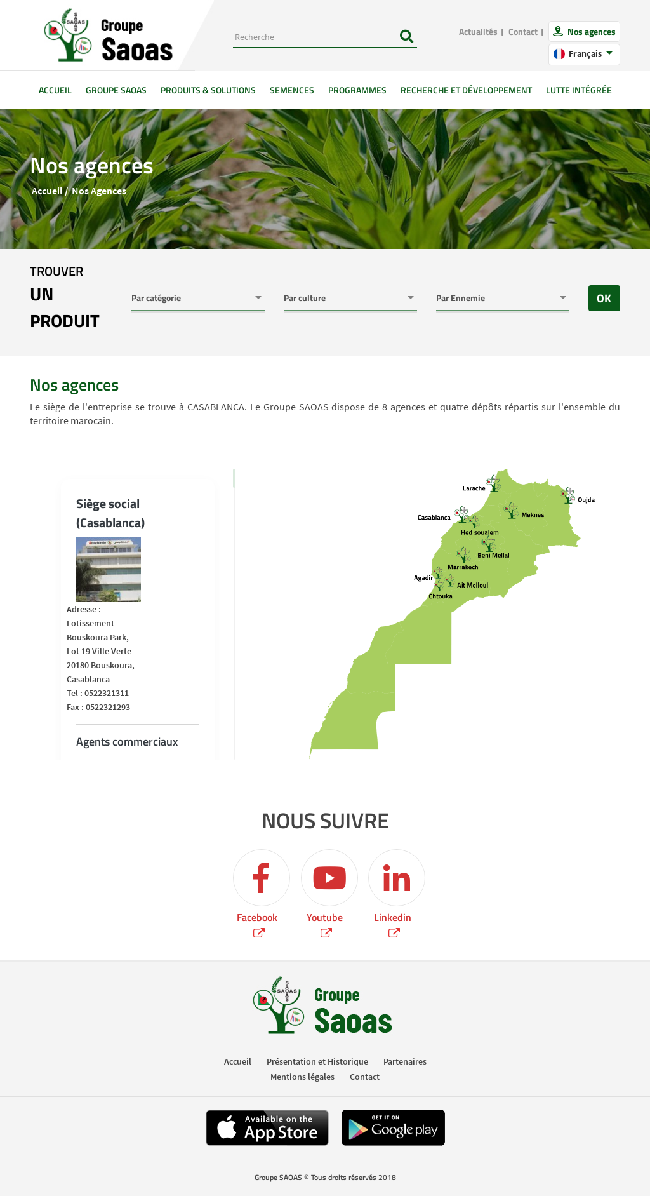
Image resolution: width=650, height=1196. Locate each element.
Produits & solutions (208, 90)
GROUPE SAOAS (116, 90)
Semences (292, 90)
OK (604, 298)
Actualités (478, 31)
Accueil (59, 90)
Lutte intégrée (579, 90)
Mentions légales (302, 1076)
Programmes (357, 90)
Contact (523, 31)
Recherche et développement (466, 90)
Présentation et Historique (317, 1061)
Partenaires (405, 1061)
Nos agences (591, 31)
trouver (71, 298)
